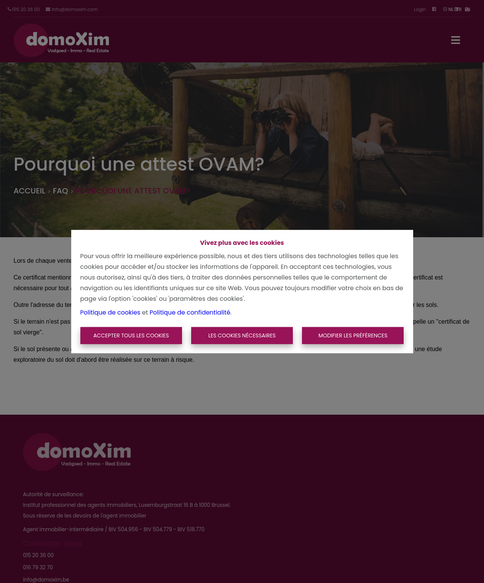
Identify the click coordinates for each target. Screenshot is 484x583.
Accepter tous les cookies (131, 335)
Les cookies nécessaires (242, 335)
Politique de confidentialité (190, 312)
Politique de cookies (110, 312)
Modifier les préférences (352, 335)
